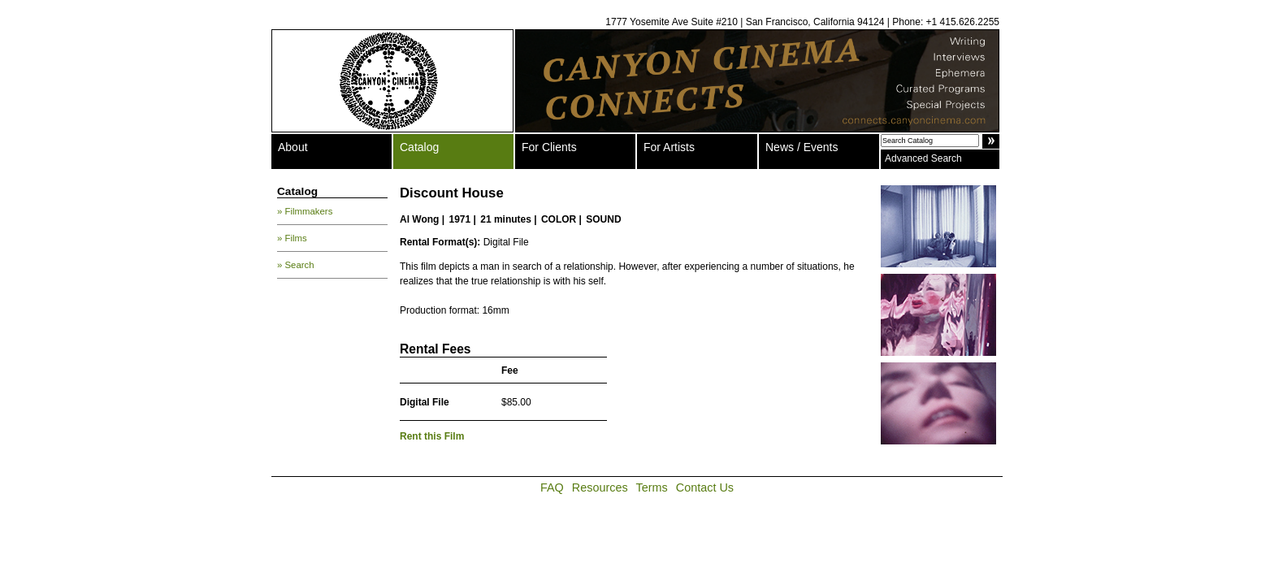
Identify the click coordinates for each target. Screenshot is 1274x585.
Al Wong (419, 219)
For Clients (549, 147)
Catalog (419, 147)
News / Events (801, 147)
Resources (600, 487)
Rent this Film (432, 436)
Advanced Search (923, 158)
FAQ (552, 487)
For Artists (669, 147)
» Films (292, 238)
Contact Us (705, 487)
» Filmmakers (304, 211)
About (293, 147)
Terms (652, 487)
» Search (295, 265)
